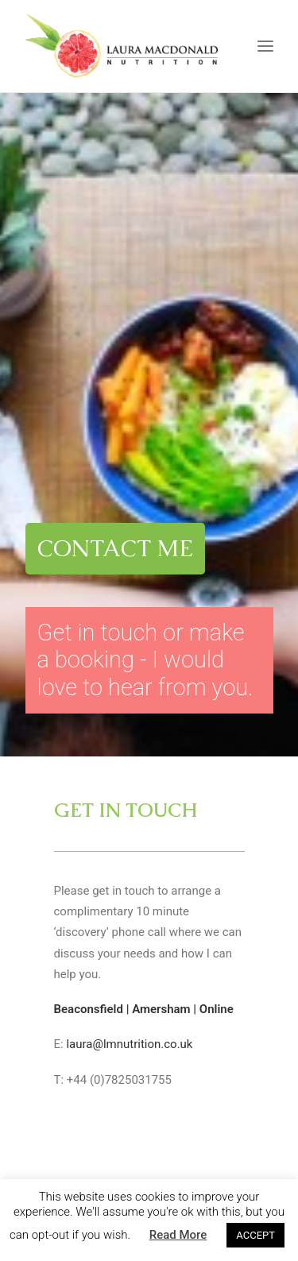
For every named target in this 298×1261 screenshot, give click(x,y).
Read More (178, 1235)
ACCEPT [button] (255, 1235)
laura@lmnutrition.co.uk (129, 642)
